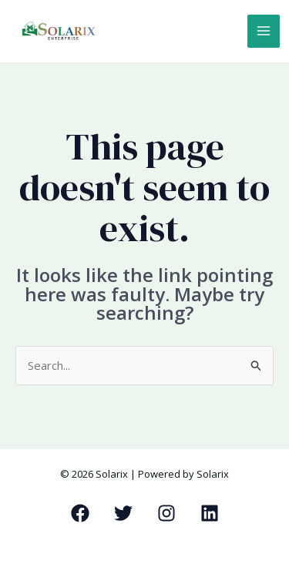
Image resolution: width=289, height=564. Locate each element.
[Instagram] (166, 513)
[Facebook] (80, 513)
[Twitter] (123, 513)
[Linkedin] (209, 513)
